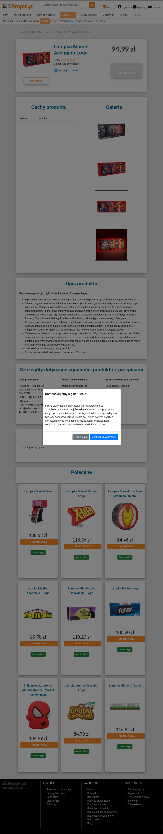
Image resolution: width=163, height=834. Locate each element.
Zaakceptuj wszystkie (104, 437)
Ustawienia (81, 437)
